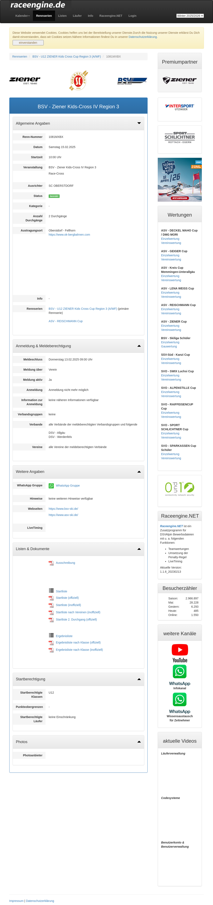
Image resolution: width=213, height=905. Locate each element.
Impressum (16, 901)
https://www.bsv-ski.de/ (63, 508)
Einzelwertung (170, 238)
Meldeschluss (32, 359)
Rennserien (19, 56)
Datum (38, 147)
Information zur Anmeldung (31, 402)
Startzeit (36, 157)
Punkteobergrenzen (29, 707)
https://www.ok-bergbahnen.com (69, 234)
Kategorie (36, 206)
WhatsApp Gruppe (29, 485)
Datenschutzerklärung (143, 37)
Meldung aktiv (32, 379)
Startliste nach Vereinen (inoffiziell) (78, 612)
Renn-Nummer (32, 137)
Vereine (37, 447)
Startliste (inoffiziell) (68, 605)
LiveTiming (34, 527)
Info (39, 298)
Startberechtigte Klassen (31, 694)
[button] (22, 16)
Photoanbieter (32, 755)
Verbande (35, 424)
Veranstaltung (33, 167)
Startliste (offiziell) (67, 597)
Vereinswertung (171, 243)
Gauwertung (169, 346)
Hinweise (36, 498)
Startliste (61, 591)
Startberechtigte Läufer (31, 719)
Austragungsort (31, 230)
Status (38, 196)
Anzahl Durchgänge (33, 218)
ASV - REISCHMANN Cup (66, 321)
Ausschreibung (65, 562)
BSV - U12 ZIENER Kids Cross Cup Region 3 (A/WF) (66, 56)
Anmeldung (34, 390)
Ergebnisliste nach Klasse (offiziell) (78, 642)
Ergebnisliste (64, 636)
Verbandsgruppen (30, 414)
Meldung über (32, 369)
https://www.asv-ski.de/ (63, 515)
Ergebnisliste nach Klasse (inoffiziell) (79, 649)
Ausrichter (35, 185)
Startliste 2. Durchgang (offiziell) (76, 619)
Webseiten (35, 508)
